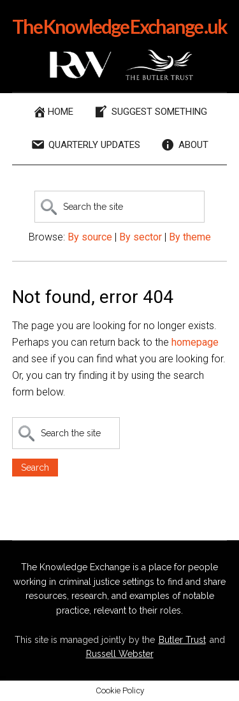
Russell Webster (120, 654)
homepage (195, 342)
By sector (140, 237)
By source (90, 237)
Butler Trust (182, 640)
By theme (190, 237)
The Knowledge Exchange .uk (119, 26)
